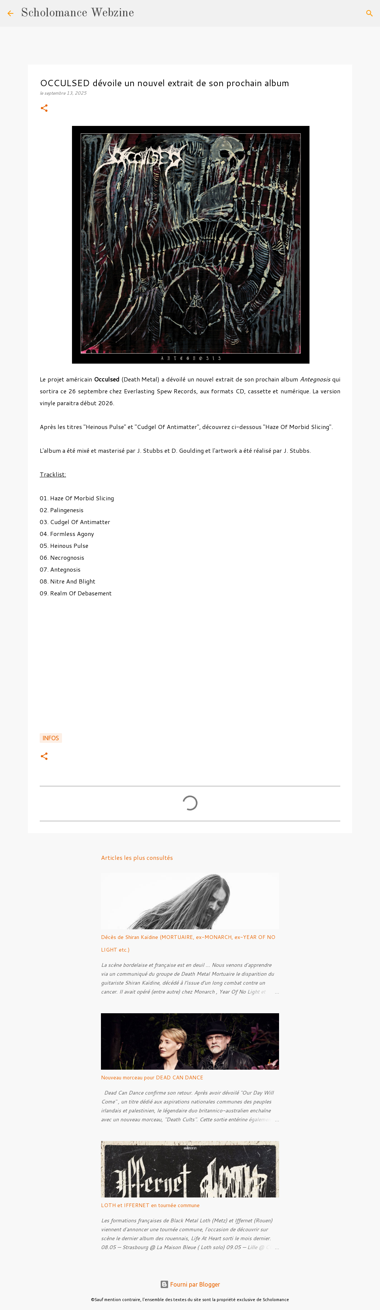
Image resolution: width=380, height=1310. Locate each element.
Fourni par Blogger (190, 1284)
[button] (44, 109)
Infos (51, 738)
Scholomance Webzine (77, 13)
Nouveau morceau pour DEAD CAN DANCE (152, 1077)
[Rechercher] (144, 13)
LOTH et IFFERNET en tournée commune (150, 1205)
